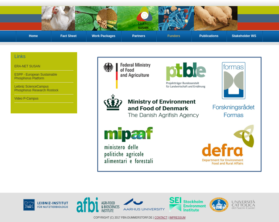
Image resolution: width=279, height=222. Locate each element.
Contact (161, 217)
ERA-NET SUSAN (27, 66)
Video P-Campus (26, 98)
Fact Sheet (68, 36)
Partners (138, 36)
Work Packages (103, 36)
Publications (208, 36)
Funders (174, 36)
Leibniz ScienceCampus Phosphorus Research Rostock (36, 88)
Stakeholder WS (244, 36)
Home (33, 36)
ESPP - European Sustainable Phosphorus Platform (35, 76)
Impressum (177, 217)
